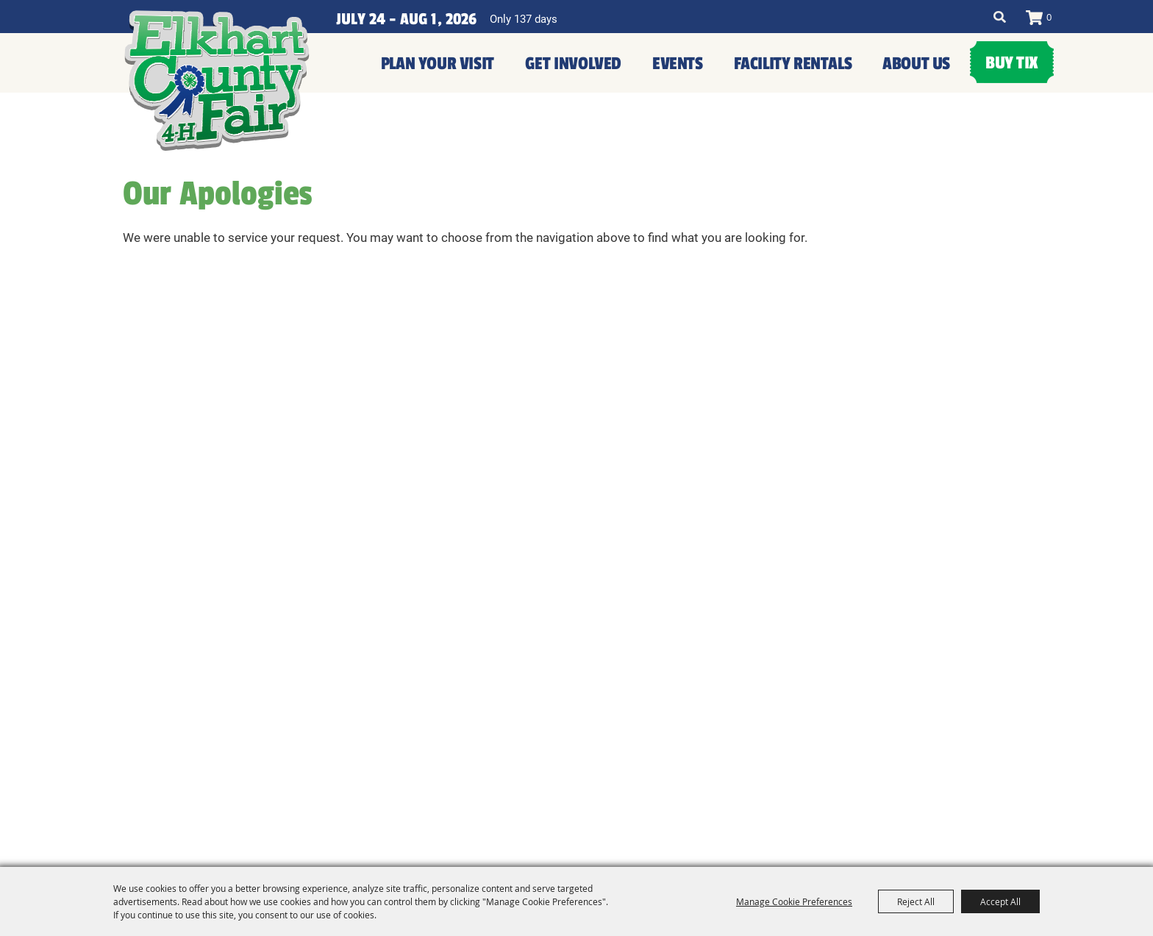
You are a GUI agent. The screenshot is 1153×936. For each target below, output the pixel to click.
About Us (916, 63)
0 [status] (1049, 17)
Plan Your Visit (437, 63)
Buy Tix (1011, 63)
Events (677, 63)
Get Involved (573, 63)
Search (999, 17)
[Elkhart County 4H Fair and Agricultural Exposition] (217, 80)
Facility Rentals (793, 63)
